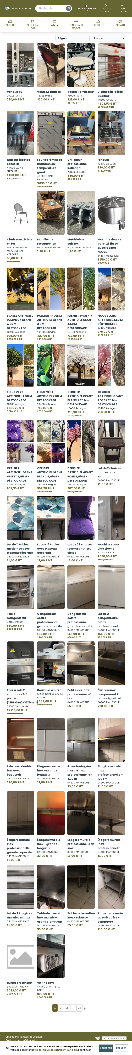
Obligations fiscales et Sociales (24, 1036)
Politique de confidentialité (21, 1040)
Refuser (121, 1048)
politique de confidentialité (55, 1049)
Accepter (106, 1048)
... (73, 1008)
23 (79, 1008)
